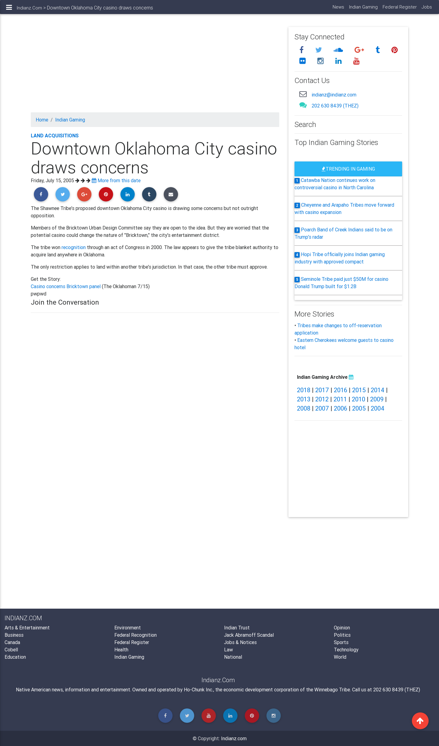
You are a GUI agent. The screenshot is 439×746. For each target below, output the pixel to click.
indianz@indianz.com (334, 95)
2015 (359, 390)
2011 (340, 399)
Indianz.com (234, 738)
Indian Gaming (363, 9)
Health (121, 649)
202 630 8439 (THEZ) (335, 106)
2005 (359, 408)
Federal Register (399, 9)
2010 (358, 399)
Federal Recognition (135, 635)
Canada (12, 642)
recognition (74, 247)
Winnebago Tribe (332, 689)
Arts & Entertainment (27, 628)
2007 (322, 408)
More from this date (116, 180)
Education (15, 657)
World (340, 657)
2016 (340, 390)
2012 (322, 399)
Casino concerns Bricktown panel (66, 286)
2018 (303, 390)
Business (14, 635)
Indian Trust (237, 628)
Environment (127, 628)
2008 (303, 408)
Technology (346, 649)
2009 (377, 399)
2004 (377, 408)
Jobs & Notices (240, 642)
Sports (341, 642)
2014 (377, 390)
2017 (322, 390)
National (233, 657)
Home (42, 120)
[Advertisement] (155, 69)
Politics (342, 635)
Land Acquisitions (55, 135)
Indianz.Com (29, 10)
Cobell (11, 649)
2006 (340, 408)
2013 (303, 399)
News (338, 9)
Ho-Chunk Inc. (198, 689)
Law (228, 649)
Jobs (426, 9)
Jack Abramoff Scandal (249, 635)
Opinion (342, 628)
